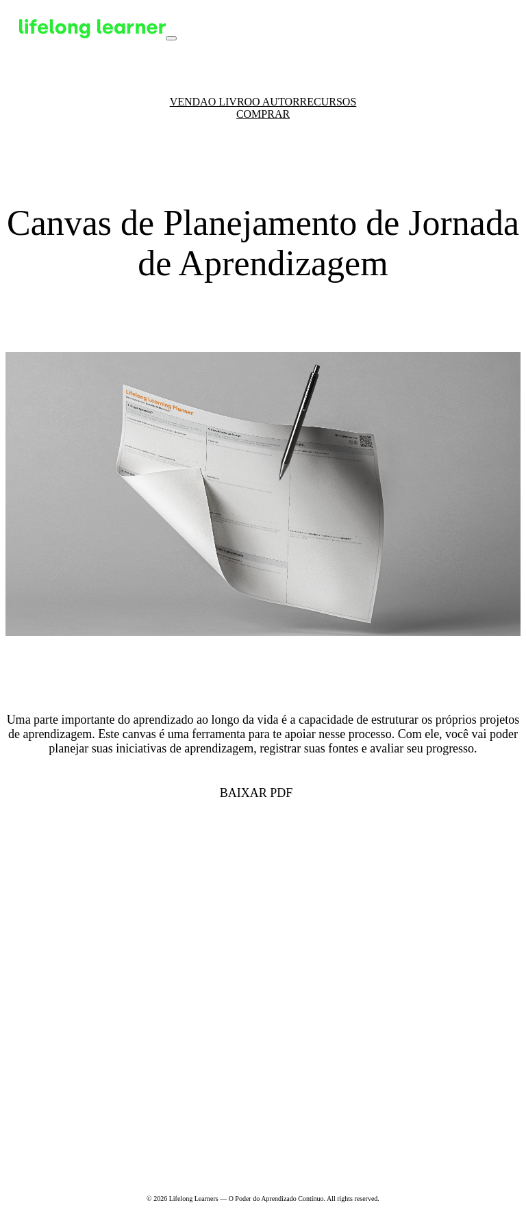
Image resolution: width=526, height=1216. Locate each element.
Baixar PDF (256, 793)
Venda (189, 101)
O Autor (276, 101)
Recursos (328, 101)
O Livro (230, 101)
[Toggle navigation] (171, 38)
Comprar (263, 114)
